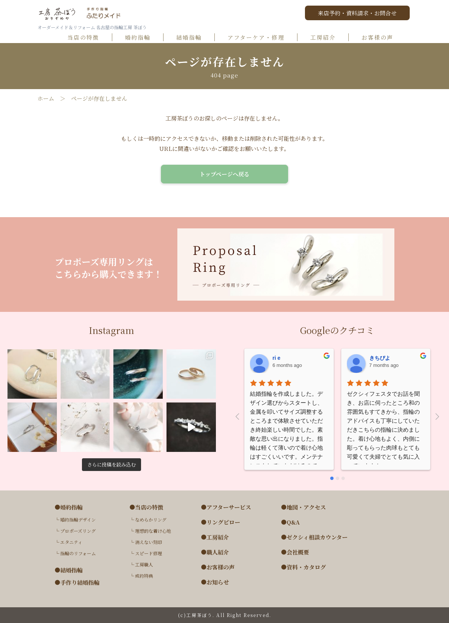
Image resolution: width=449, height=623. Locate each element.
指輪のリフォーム (78, 553)
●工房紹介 (215, 537)
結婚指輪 (192, 37)
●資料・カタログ (303, 567)
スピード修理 (148, 553)
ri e (276, 358)
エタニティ (71, 542)
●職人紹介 (215, 552)
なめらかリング (151, 519)
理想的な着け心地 (153, 531)
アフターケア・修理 (259, 37)
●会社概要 (295, 552)
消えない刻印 (148, 542)
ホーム (45, 98)
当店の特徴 (86, 37)
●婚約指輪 (69, 507)
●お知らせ (215, 582)
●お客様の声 (218, 567)
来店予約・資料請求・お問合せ (357, 13)
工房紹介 (326, 37)
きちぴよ (379, 358)
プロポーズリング (78, 531)
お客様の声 (380, 37)
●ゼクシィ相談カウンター (314, 537)
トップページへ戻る (224, 174)
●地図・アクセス (303, 507)
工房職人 (144, 564)
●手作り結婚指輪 (77, 582)
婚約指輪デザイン (78, 519)
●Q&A (290, 522)
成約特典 (144, 575)
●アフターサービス (226, 507)
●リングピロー (220, 522)
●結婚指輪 (69, 570)
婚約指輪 (141, 37)
